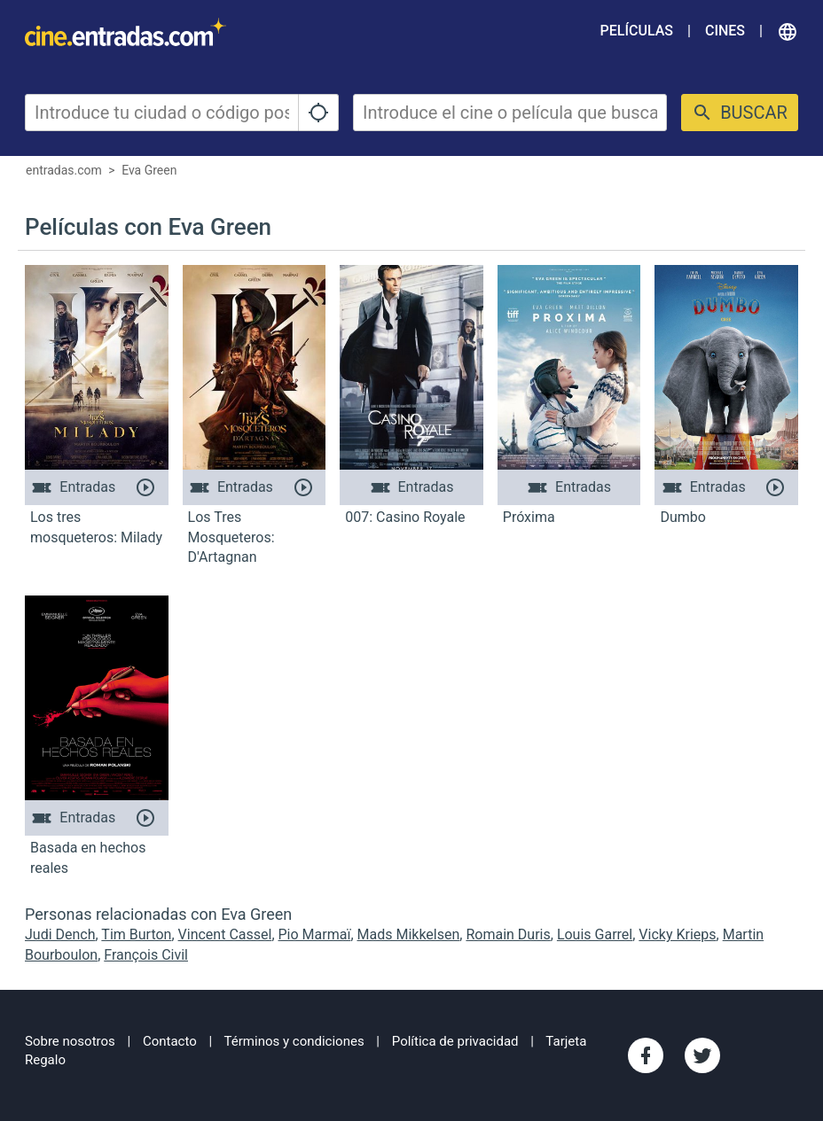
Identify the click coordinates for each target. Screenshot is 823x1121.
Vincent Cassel (225, 934)
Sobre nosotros (70, 1041)
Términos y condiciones (294, 1041)
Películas (636, 30)
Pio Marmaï (314, 934)
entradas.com (64, 170)
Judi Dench (60, 934)
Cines (725, 30)
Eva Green (148, 170)
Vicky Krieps (677, 934)
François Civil (146, 954)
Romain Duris (508, 934)
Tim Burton (136, 934)
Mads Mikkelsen (408, 934)
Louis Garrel (594, 934)
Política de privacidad (455, 1041)
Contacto (170, 1041)
